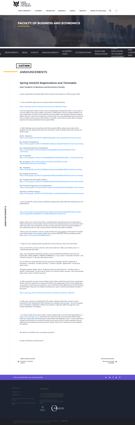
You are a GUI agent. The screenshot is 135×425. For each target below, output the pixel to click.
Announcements (50, 53)
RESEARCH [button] (61, 10)
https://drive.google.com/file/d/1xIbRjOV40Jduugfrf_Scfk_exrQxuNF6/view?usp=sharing (50, 138)
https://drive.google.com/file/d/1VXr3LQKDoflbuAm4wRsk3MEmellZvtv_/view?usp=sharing (51, 158)
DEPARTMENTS (11, 53)
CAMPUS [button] (72, 10)
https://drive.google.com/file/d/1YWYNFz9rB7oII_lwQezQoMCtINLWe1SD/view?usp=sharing (52, 193)
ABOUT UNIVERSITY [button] (24, 10)
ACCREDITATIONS (83, 53)
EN (116, 10)
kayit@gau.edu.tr (16, 394)
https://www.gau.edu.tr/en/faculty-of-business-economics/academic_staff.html (47, 293)
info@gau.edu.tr (16, 391)
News (24, 53)
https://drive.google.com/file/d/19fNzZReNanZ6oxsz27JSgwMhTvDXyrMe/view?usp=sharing (51, 144)
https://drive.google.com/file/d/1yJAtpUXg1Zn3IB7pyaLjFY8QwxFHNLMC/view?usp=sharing (51, 175)
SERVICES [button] (82, 10)
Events (34, 53)
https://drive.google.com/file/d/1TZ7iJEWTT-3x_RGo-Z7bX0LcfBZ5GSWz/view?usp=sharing (44, 162)
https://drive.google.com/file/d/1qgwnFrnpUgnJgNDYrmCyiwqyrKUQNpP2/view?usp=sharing (48, 151)
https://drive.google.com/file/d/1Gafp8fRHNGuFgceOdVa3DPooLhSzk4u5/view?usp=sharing (51, 181)
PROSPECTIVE (50, 10)
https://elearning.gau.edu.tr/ (30, 317)
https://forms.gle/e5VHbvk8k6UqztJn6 (37, 235)
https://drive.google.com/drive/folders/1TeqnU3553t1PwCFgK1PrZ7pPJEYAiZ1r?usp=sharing (52, 187)
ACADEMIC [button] (38, 10)
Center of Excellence (98, 10)
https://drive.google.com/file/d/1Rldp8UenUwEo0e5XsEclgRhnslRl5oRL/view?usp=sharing (51, 169)
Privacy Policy (64, 420)
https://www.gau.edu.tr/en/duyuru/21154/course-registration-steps (43, 106)
